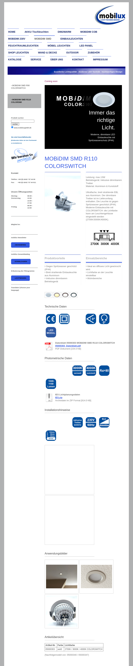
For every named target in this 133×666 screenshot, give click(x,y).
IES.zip (58, 397)
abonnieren (20, 245)
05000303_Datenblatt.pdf (68, 346)
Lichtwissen (20, 278)
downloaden (21, 261)
